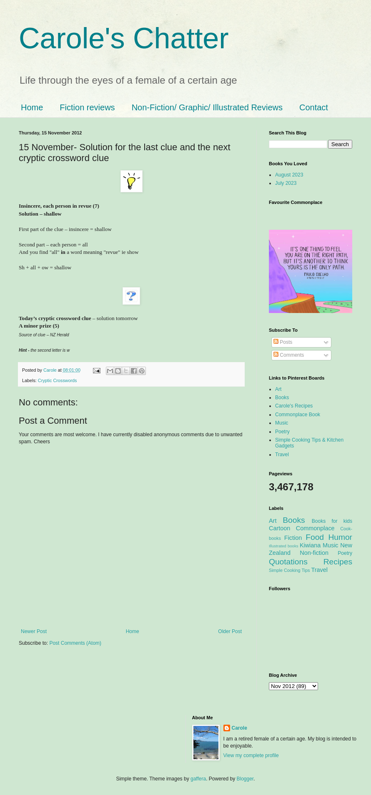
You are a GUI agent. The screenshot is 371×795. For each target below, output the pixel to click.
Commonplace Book (297, 414)
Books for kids (332, 521)
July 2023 (285, 183)
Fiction (293, 537)
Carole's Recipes (294, 406)
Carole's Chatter (124, 38)
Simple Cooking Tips (289, 570)
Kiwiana (310, 545)
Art (278, 389)
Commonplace (315, 528)
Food (315, 537)
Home (32, 107)
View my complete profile (251, 755)
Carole (50, 370)
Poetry (282, 432)
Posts (282, 342)
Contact (313, 107)
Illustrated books (283, 546)
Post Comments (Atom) (75, 643)
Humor (340, 537)
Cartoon (279, 528)
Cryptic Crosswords (57, 380)
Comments (288, 355)
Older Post (230, 631)
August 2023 (289, 175)
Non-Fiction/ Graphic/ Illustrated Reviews (207, 107)
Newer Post (34, 631)
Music (281, 423)
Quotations (288, 561)
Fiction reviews (87, 107)
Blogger (245, 779)
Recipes (337, 561)
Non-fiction (314, 552)
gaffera (198, 779)
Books (282, 397)
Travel (282, 454)
